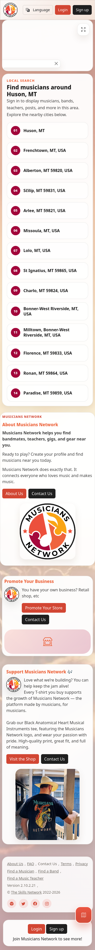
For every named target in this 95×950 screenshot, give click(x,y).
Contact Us (42, 493)
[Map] (83, 915)
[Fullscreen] (83, 29)
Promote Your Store (43, 608)
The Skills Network (26, 892)
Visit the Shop (23, 759)
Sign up (82, 9)
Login (63, 9)
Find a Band (48, 871)
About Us (14, 493)
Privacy (81, 863)
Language (38, 10)
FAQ (30, 863)
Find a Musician (20, 871)
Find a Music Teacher (25, 878)
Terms (66, 863)
